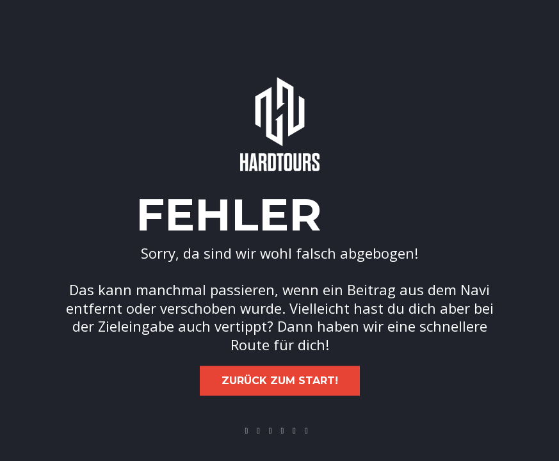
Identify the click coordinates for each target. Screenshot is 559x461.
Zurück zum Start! (280, 381)
